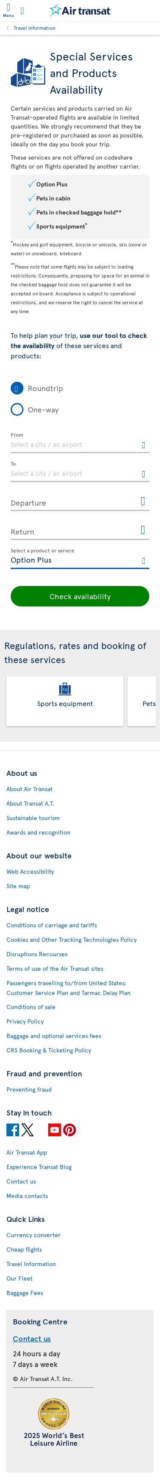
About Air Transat (29, 789)
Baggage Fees (24, 1293)
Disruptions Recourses (36, 954)
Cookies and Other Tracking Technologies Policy (71, 939)
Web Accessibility (30, 871)
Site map (18, 886)
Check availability (80, 596)
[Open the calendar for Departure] (143, 501)
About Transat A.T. (30, 803)
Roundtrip (45, 388)
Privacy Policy (25, 1021)
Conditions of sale (30, 1007)
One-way (43, 409)
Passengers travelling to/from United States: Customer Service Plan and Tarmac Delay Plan (68, 988)
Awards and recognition (38, 832)
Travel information (34, 27)
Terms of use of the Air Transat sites (54, 968)
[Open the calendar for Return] (143, 530)
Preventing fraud (29, 1089)
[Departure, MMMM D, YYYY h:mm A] (80, 501)
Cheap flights (24, 1249)
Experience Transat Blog (39, 1167)
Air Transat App (26, 1152)
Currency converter (33, 1235)
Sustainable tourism (33, 818)
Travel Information (31, 1264)
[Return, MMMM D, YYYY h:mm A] (80, 530)
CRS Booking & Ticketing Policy (48, 1050)
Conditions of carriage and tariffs (51, 925)
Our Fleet (19, 1278)
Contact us (21, 1181)
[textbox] (80, 443)
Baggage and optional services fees (53, 1036)
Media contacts (27, 1196)
